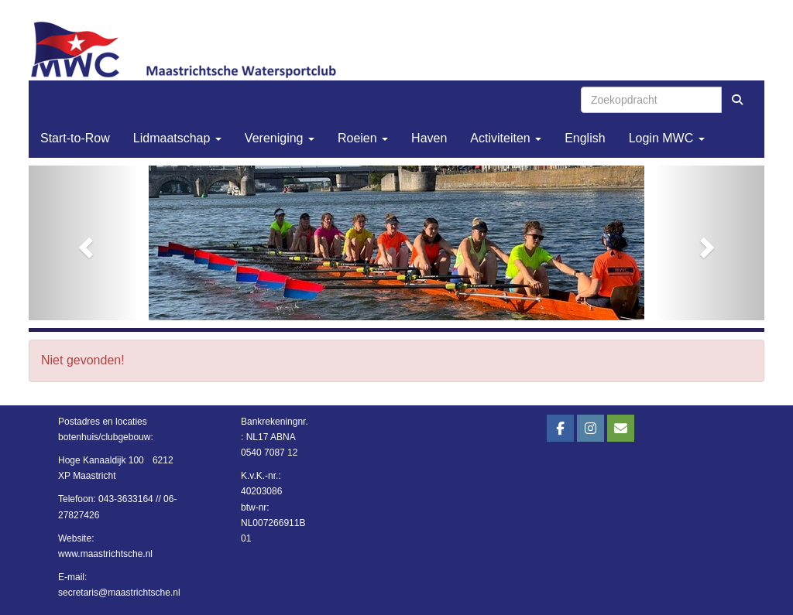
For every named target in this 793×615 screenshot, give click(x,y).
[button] (84, 243)
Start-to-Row (75, 138)
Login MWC (667, 138)
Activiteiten (505, 138)
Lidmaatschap (177, 138)
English (585, 138)
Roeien (363, 138)
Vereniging (279, 138)
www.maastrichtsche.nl (105, 553)
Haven (429, 138)
